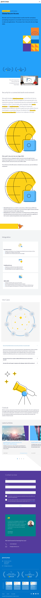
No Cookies (13, 593)
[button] (20, 505)
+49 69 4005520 (10, 544)
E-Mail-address (7, 490)
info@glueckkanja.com (12, 546)
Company (6, 484)
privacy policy (32, 501)
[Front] (6, 557)
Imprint (8, 593)
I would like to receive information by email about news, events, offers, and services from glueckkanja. (21, 497)
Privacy (3, 593)
